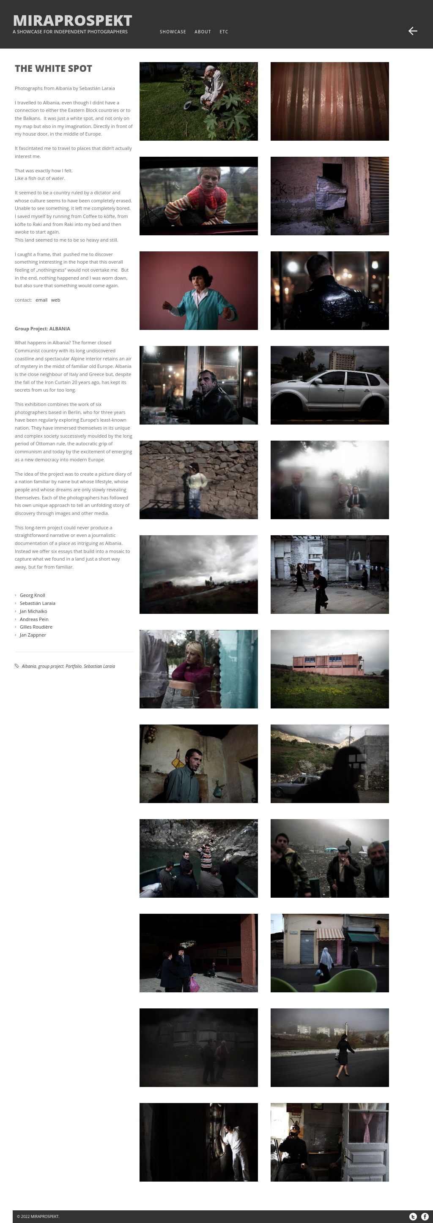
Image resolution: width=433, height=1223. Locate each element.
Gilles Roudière (36, 627)
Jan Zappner (33, 635)
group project (51, 666)
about (203, 32)
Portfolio (74, 666)
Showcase (173, 32)
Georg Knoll (32, 595)
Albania (29, 666)
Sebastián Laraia (37, 603)
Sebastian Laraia (99, 666)
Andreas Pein (34, 619)
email (41, 300)
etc (223, 32)
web (55, 300)
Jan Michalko (33, 611)
